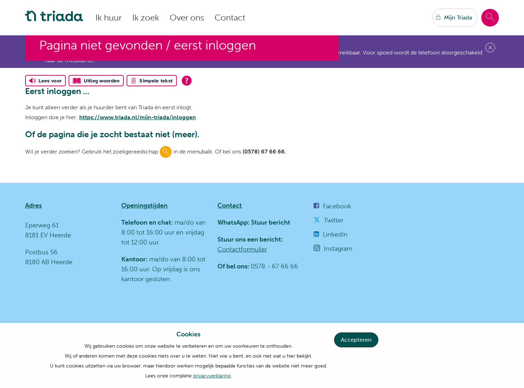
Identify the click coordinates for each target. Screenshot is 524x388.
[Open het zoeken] (490, 18)
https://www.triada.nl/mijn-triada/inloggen (137, 117)
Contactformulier (242, 249)
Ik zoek (145, 17)
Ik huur (108, 17)
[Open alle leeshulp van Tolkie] (187, 81)
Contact (230, 17)
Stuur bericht (270, 222)
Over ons (187, 17)
